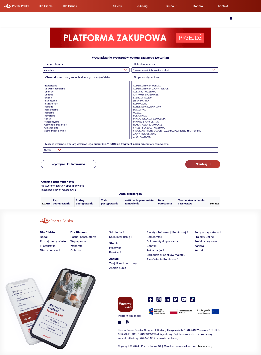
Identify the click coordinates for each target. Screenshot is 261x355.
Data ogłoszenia (165, 202)
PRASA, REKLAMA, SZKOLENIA (174, 118)
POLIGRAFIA (174, 115)
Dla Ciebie (46, 6)
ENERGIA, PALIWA (174, 97)
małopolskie (85, 100)
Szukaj (201, 164)
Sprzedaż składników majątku (166, 255)
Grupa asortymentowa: (147, 77)
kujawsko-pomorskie (85, 88)
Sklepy (117, 6)
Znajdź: (114, 259)
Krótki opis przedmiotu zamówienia (139, 202)
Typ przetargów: (54, 64)
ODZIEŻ (174, 112)
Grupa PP (172, 6)
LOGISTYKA (174, 109)
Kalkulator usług (119, 237)
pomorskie (85, 115)
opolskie (85, 106)
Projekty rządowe (205, 241)
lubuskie (85, 94)
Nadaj (44, 237)
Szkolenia (115, 232)
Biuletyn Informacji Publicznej (166, 232)
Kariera (198, 6)
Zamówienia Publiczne (161, 259)
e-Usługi (142, 6)
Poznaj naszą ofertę (53, 241)
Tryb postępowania (109, 202)
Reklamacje (154, 250)
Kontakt (223, 6)
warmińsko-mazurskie (85, 124)
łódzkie (85, 97)
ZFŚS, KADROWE (174, 136)
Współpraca (78, 241)
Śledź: (113, 243)
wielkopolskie (85, 127)
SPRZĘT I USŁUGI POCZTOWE (174, 127)
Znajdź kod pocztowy (123, 263)
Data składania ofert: (146, 64)
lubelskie (85, 91)
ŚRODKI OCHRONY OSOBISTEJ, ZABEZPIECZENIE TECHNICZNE (174, 130)
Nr (48, 203)
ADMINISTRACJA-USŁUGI (174, 85)
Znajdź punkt (117, 268)
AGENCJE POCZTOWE (174, 91)
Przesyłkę (115, 248)
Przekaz (114, 252)
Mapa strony (205, 346)
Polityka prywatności (207, 232)
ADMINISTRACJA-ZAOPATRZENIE (174, 88)
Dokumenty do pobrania (162, 241)
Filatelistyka (47, 246)
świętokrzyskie (85, 121)
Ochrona (76, 250)
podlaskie (85, 112)
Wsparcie (76, 246)
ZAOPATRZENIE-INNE (174, 133)
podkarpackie (85, 109)
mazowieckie (85, 103)
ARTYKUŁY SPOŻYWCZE (174, 94)
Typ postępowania (61, 202)
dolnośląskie (85, 85)
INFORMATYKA (174, 100)
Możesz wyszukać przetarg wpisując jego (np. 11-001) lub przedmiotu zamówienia (107, 144)
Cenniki (152, 246)
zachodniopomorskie (85, 130)
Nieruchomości (50, 250)
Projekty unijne (204, 237)
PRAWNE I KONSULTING (174, 121)
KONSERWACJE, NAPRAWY (174, 106)
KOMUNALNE (174, 103)
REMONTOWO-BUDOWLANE (174, 124)
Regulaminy (154, 237)
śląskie (85, 118)
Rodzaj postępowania (84, 202)
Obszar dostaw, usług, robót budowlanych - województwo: (78, 77)
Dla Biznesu (71, 6)
